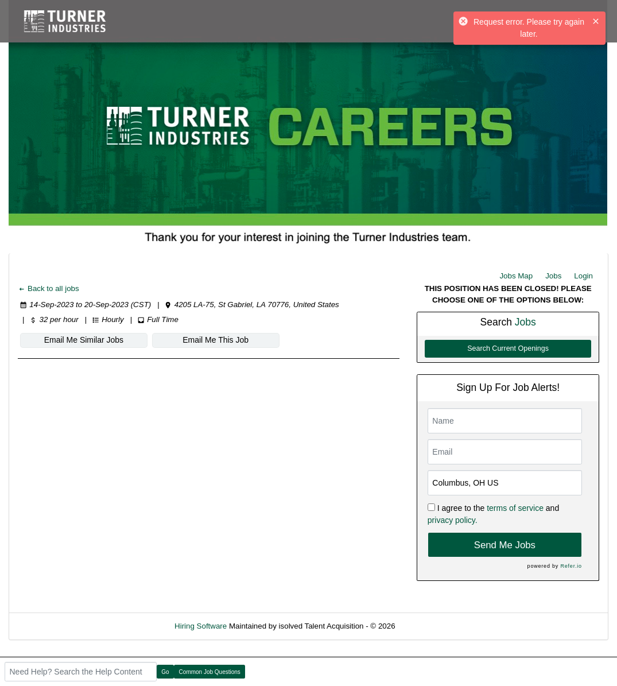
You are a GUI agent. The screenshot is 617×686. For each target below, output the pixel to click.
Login (583, 276)
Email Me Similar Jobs (83, 339)
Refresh (429, 626)
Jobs (553, 276)
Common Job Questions (209, 672)
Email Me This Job (216, 339)
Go (165, 672)
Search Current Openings (508, 348)
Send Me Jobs (504, 545)
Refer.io (570, 566)
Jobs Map (516, 276)
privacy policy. (453, 520)
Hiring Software (200, 626)
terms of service (515, 508)
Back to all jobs (48, 288)
